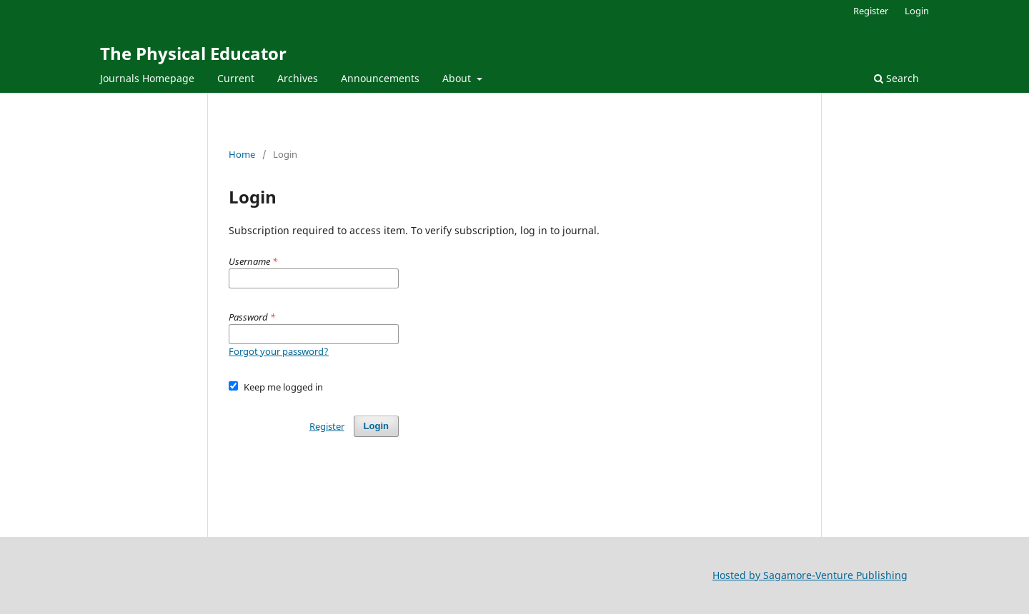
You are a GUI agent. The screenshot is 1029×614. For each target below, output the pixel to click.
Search (896, 78)
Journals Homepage (147, 78)
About (458, 78)
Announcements (380, 78)
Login (917, 10)
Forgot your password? (279, 351)
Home (242, 154)
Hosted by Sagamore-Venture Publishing (810, 575)
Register (870, 10)
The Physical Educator (193, 53)
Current (235, 78)
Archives (297, 78)
